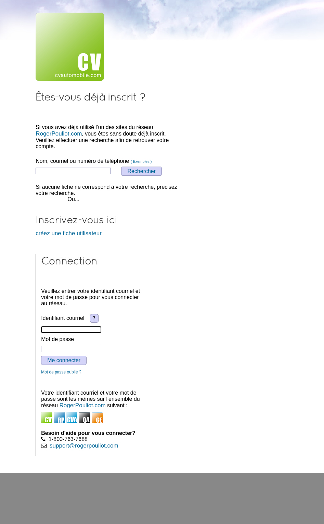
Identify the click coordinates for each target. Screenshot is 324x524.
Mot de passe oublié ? (61, 372)
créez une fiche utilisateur (69, 233)
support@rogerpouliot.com (84, 445)
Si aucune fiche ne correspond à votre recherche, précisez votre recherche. (106, 190)
